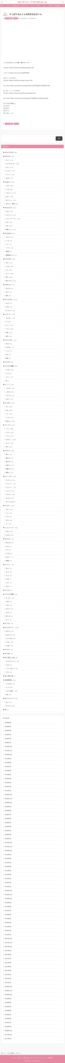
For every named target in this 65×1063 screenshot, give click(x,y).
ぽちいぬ (9, 616)
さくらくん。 (10, 484)
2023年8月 (8, 858)
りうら (9, 329)
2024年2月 (8, 834)
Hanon (9, 531)
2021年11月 (8, 943)
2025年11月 (8, 750)
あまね (9, 601)
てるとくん (11, 193)
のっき (9, 373)
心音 (9, 226)
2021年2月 (8, 978)
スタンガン (10, 395)
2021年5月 (8, 967)
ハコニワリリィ (11, 528)
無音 (8, 295)
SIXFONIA (10, 259)
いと (9, 513)
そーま (9, 241)
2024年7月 (8, 814)
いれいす (10, 314)
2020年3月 (8, 1015)
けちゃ (9, 167)
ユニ (8, 524)
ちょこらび (10, 476)
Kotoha (9, 535)
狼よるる (9, 461)
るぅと (9, 443)
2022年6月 (8, 915)
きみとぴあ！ (10, 340)
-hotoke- (10, 318)
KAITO (10, 631)
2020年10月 (8, 995)
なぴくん (15, 18)
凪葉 (8, 358)
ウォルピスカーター (12, 661)
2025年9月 (8, 759)
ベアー (8, 244)
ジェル (9, 436)
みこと (9, 273)
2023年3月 (8, 878)
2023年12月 (8, 843)
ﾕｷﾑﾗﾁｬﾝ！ (9, 557)
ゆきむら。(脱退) (12, 204)
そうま (9, 189)
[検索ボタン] (63, 2)
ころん (9, 429)
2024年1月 (8, 838)
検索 (59, 138)
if (8, 321)
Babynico (10, 542)
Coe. (9, 406)
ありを (9, 344)
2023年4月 (8, 874)
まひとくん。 (11, 200)
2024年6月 (8, 818)
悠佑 (9, 336)
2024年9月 (8, 806)
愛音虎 (9, 251)
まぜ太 (9, 178)
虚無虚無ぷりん (11, 255)
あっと (9, 160)
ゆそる (9, 586)
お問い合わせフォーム (28, 1058)
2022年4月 (8, 923)
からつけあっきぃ (12, 164)
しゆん (9, 186)
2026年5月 (8, 726)
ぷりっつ (10, 174)
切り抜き (9, 653)
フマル (9, 516)
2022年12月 (8, 891)
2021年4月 (8, 970)
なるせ (9, 307)
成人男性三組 (10, 676)
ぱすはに (9, 539)
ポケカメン (10, 494)
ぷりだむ (8, 590)
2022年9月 (8, 903)
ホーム (14, 1058)
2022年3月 (8, 926)
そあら (9, 605)
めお (8, 354)
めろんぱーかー (12, 627)
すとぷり (10, 425)
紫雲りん (9, 472)
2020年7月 (8, 1007)
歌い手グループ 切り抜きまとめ (32, 2)
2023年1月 (8, 886)
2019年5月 (8, 1027)
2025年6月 (8, 770)
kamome (10, 635)
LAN (9, 263)
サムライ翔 (11, 638)
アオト (9, 509)
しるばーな (10, 392)
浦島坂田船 (10, 680)
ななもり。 (11, 439)
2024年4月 (8, 826)
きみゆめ (9, 362)
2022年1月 (8, 935)
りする (9, 672)
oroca (9, 546)
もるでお (9, 288)
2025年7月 (8, 766)
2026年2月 (8, 739)
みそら (9, 520)
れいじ (8, 619)
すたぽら (10, 403)
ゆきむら (9, 649)
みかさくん (11, 215)
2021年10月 (8, 946)
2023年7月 (8, 863)
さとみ (9, 432)
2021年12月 (8, 938)
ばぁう (9, 196)
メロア (9, 583)
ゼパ (8, 550)
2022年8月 (8, 906)
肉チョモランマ (11, 698)
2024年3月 (8, 831)
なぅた (9, 575)
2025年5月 (8, 774)
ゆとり (9, 292)
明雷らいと (11, 229)
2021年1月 (8, 982)
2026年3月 (8, 734)
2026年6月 (8, 722)
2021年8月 (8, 955)
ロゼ (9, 222)
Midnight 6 (10, 233)
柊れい (9, 454)
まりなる (9, 553)
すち (9, 270)
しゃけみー (10, 388)
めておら (9, 623)
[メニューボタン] (2, 2)
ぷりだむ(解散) (9, 18)
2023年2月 (8, 883)
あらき (9, 303)
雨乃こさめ (11, 281)
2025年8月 (8, 762)
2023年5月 (8, 871)
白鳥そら (10, 465)
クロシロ (9, 237)
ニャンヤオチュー (12, 668)
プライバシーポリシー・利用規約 (44, 1058)
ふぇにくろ (10, 491)
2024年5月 (8, 822)
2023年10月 (8, 851)
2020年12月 (8, 987)
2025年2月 (8, 786)
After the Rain (11, 152)
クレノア (9, 384)
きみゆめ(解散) (11, 366)
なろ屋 (9, 646)
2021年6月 (8, 963)
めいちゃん (10, 310)
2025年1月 (8, 791)
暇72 (9, 277)
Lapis (9, 211)
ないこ (9, 325)
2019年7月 (8, 1022)
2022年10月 (8, 898)
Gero (9, 702)
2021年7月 (8, 958)
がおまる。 (10, 347)
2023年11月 (8, 846)
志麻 (8, 694)
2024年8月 (8, 811)
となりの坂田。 (11, 691)
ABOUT (19, 1058)
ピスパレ (9, 564)
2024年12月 (8, 794)
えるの (9, 665)
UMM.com (10, 285)
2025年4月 (8, 779)
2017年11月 (8, 1035)
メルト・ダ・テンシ (13, 218)
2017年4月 (8, 1039)
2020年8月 (8, 1002)
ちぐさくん (10, 171)
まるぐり (9, 399)
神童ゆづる (10, 469)
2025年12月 (8, 746)
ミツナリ (9, 248)
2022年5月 (8, 918)
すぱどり (9, 451)
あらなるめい (11, 299)
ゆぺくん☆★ (10, 502)
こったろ (9, 417)
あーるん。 (10, 598)
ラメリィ (9, 377)
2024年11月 (8, 799)
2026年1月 (8, 742)
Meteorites (10, 208)
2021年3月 (8, 975)
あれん (9, 568)
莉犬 (9, 447)
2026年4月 (8, 730)
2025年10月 (8, 754)
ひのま (8, 579)
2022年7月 (8, 910)
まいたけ (10, 498)
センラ (9, 687)
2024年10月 (8, 802)
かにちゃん (10, 480)
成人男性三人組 (11, 657)
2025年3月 (8, 782)
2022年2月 (8, 930)
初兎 (9, 332)
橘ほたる (9, 458)
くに (9, 414)
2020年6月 (8, 1010)
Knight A (9, 182)
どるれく (10, 506)
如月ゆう (10, 421)
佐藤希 (9, 561)
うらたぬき (10, 684)
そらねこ (10, 370)
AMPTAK (9, 156)
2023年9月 (8, 854)
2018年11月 (8, 1030)
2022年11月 (8, 895)
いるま (9, 266)
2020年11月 (8, 990)
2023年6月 (8, 866)
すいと (9, 572)
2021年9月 (8, 950)
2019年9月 (8, 1019)
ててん (9, 351)
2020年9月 (8, 998)
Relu (9, 410)
